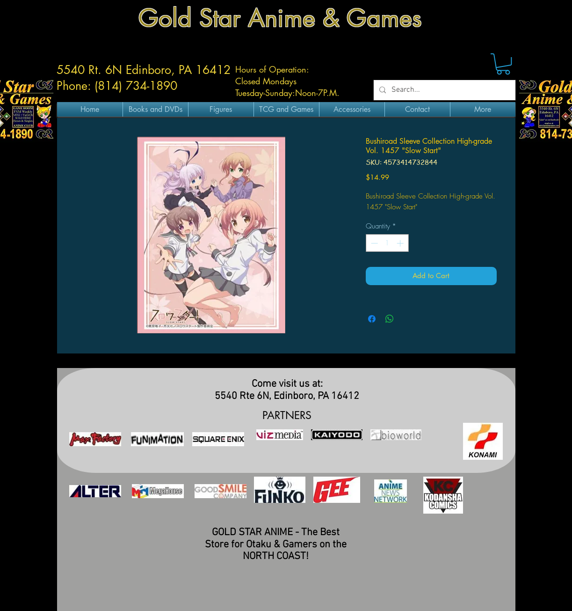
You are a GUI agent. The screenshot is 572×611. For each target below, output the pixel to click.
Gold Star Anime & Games (280, 18)
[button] (503, 63)
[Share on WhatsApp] (389, 318)
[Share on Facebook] (371, 318)
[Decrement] (373, 243)
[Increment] (401, 243)
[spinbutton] (387, 243)
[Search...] (443, 90)
